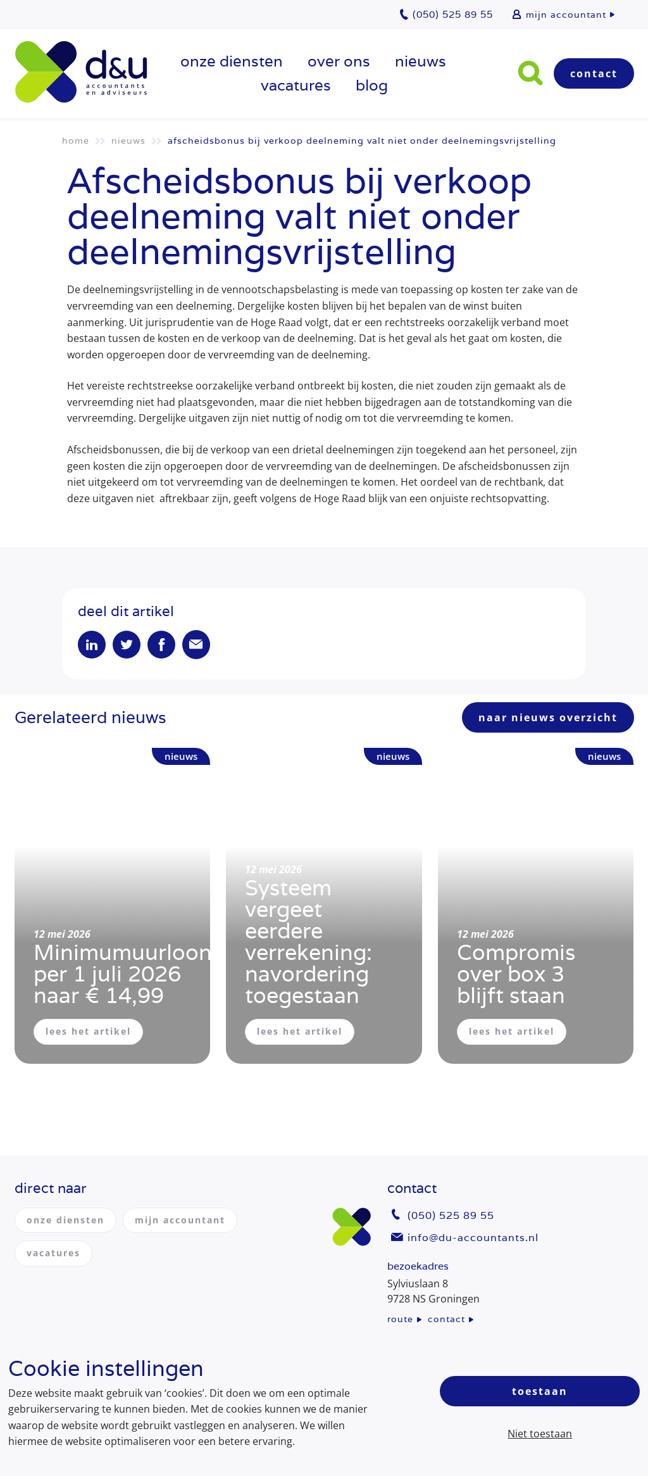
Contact (594, 73)
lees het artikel (88, 1031)
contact (446, 1319)
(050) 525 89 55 (451, 1215)
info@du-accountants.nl (473, 1237)
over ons (339, 61)
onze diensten (231, 61)
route (400, 1319)
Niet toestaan (540, 1434)
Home (75, 140)
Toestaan (540, 1391)
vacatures (296, 85)
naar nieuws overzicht (548, 717)
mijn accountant (566, 14)
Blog (372, 85)
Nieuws (420, 61)
